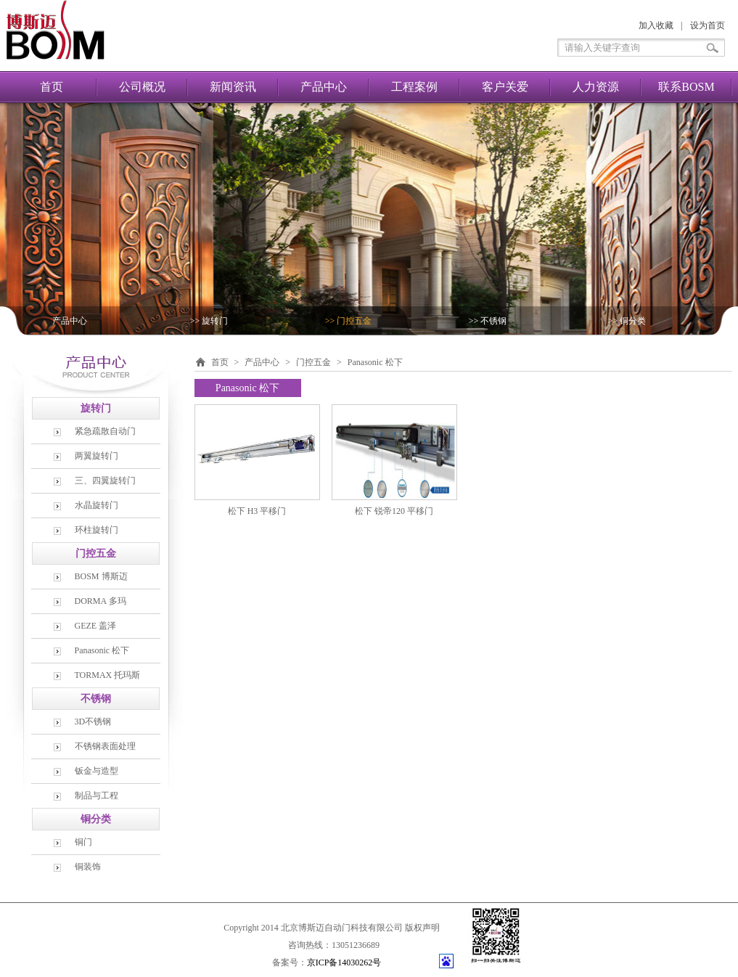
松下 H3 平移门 (257, 511)
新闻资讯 (233, 87)
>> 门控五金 (348, 321)
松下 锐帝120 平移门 (394, 511)
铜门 (83, 842)
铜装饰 (88, 867)
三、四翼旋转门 (105, 480)
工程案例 (414, 87)
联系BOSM (686, 87)
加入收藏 (656, 25)
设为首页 (707, 25)
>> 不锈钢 (488, 321)
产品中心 (323, 87)
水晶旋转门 (96, 505)
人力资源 (596, 87)
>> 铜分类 (627, 321)
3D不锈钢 (93, 721)
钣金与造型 (96, 771)
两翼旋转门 (96, 456)
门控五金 (313, 362)
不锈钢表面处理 (105, 746)
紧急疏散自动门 (105, 431)
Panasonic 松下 (102, 650)
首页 (51, 87)
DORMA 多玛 (100, 601)
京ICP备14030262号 (344, 962)
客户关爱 (505, 87)
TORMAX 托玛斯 (108, 675)
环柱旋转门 (96, 530)
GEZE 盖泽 (96, 626)
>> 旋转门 (209, 321)
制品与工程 (96, 795)
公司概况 (142, 87)
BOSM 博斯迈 (101, 576)
